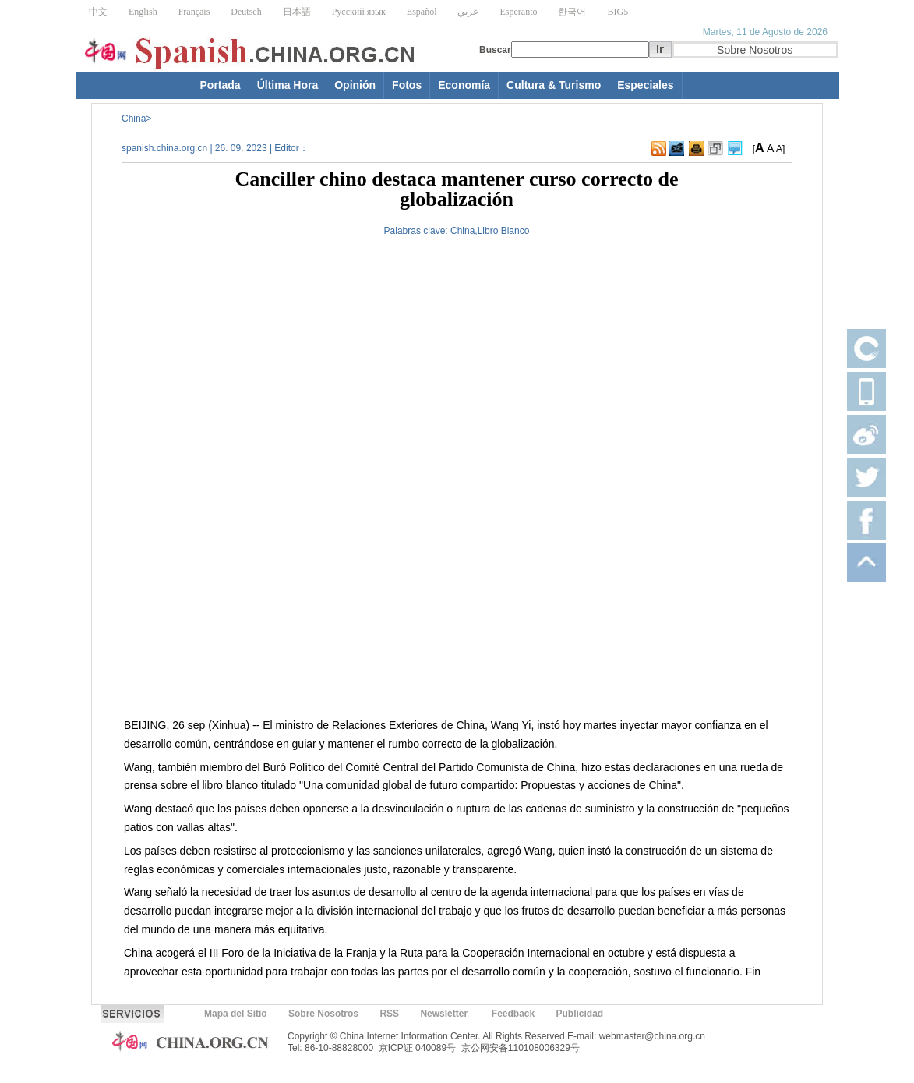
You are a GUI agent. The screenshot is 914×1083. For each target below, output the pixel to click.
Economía (464, 85)
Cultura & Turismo (553, 85)
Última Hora (288, 85)
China (134, 118)
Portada (220, 85)
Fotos (407, 85)
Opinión (355, 85)
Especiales (645, 85)
